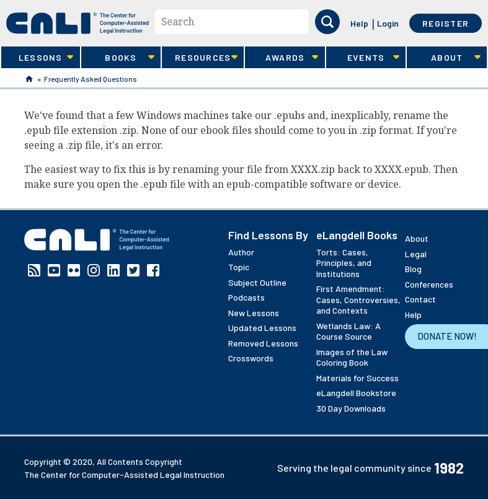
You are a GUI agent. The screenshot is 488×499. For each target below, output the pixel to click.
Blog (413, 268)
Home (29, 78)
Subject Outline (257, 282)
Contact (420, 299)
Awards (281, 57)
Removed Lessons (263, 343)
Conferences (429, 284)
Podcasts (246, 297)
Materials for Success (357, 378)
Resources (199, 57)
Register (445, 23)
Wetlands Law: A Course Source (348, 331)
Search (177, 22)
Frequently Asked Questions (90, 78)
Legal (416, 254)
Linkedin (113, 270)
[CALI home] (77, 23)
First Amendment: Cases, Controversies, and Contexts (358, 299)
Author (241, 252)
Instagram (93, 270)
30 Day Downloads (351, 408)
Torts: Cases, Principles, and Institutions (343, 263)
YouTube (54, 270)
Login (388, 23)
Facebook (153, 270)
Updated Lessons (262, 327)
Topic (238, 267)
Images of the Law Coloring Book (352, 357)
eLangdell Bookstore (356, 392)
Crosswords (250, 358)
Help (359, 23)
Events (362, 57)
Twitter (133, 270)
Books (117, 57)
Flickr (74, 270)
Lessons (37, 57)
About (443, 57)
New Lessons (253, 312)
